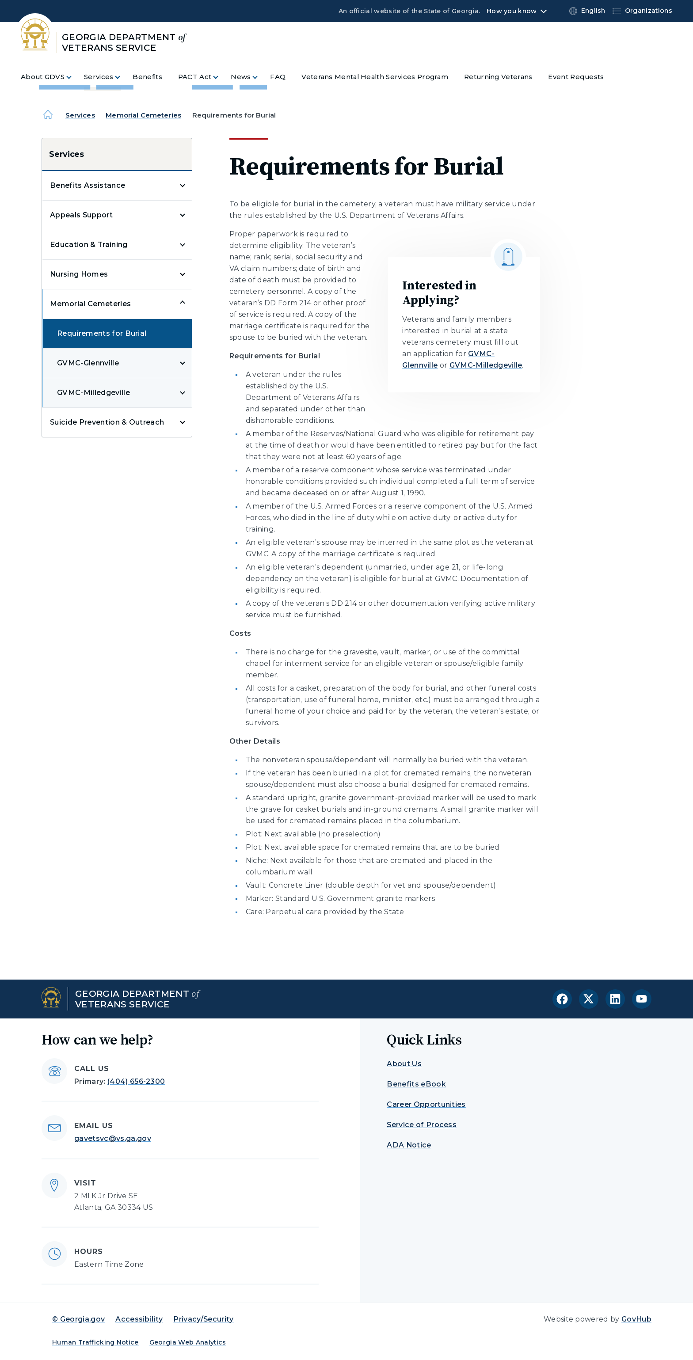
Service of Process (422, 1125)
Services (80, 115)
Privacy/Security (203, 1319)
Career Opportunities (426, 1104)
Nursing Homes (79, 274)
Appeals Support (81, 215)
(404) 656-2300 (136, 1081)
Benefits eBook (416, 1084)
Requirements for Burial (101, 333)
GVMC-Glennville (88, 363)
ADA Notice (409, 1145)
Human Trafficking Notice (95, 1342)
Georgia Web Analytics (187, 1342)
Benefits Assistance (87, 185)
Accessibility (139, 1319)
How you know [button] (512, 11)
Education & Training (88, 244)
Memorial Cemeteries (143, 115)
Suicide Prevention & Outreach (107, 422)
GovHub (636, 1319)
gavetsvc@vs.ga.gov (112, 1138)
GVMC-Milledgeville (93, 392)
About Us (404, 1064)
